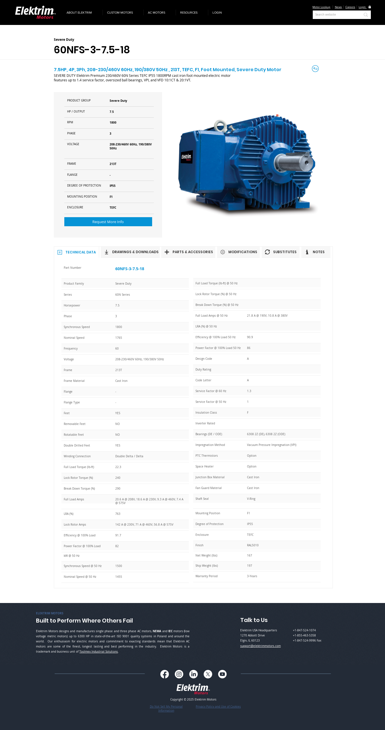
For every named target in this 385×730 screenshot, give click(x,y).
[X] (208, 674)
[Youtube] (222, 674)
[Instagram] (179, 674)
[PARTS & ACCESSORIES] (188, 252)
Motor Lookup (321, 7)
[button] (82, 12)
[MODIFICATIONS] (238, 252)
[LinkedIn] (193, 674)
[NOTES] (315, 252)
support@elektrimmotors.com (260, 646)
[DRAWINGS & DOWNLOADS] (130, 252)
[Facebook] (164, 674)
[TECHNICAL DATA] (76, 252)
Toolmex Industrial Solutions (98, 651)
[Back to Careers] (316, 68)
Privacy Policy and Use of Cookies (218, 706)
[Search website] (333, 14)
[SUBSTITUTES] (280, 252)
